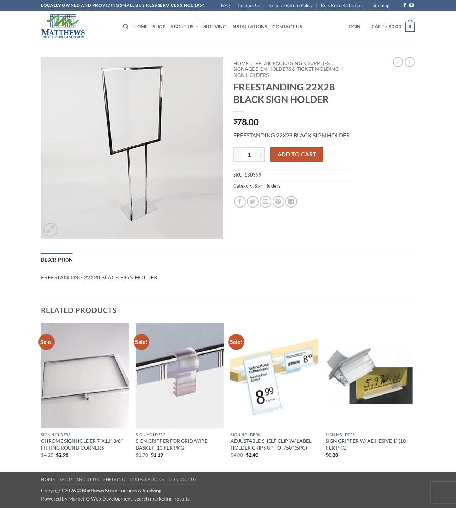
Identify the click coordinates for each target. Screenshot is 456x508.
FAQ (225, 5)
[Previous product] (410, 62)
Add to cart (297, 154)
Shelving (214, 27)
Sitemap (381, 5)
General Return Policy (290, 5)
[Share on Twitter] (253, 202)
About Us (184, 26)
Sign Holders (251, 75)
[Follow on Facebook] (405, 5)
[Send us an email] (411, 5)
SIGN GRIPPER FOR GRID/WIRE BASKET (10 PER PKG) (171, 444)
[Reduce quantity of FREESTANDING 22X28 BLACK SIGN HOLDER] (237, 154)
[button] (353, 27)
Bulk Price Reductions (343, 5)
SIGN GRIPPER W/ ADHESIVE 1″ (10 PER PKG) (366, 444)
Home (140, 27)
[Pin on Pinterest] (278, 202)
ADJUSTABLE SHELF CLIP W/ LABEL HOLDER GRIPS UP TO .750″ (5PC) (270, 444)
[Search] (125, 26)
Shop (158, 27)
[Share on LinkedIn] (291, 202)
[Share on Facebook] (240, 202)
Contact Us (249, 5)
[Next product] (398, 62)
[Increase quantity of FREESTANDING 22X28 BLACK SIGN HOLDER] (260, 154)
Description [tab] (57, 260)
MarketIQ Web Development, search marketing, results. (129, 499)
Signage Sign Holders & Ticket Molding (286, 69)
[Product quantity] (249, 154)
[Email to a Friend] (265, 202)
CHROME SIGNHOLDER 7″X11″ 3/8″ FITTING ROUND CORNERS (82, 444)
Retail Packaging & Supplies (292, 63)
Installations (249, 27)
